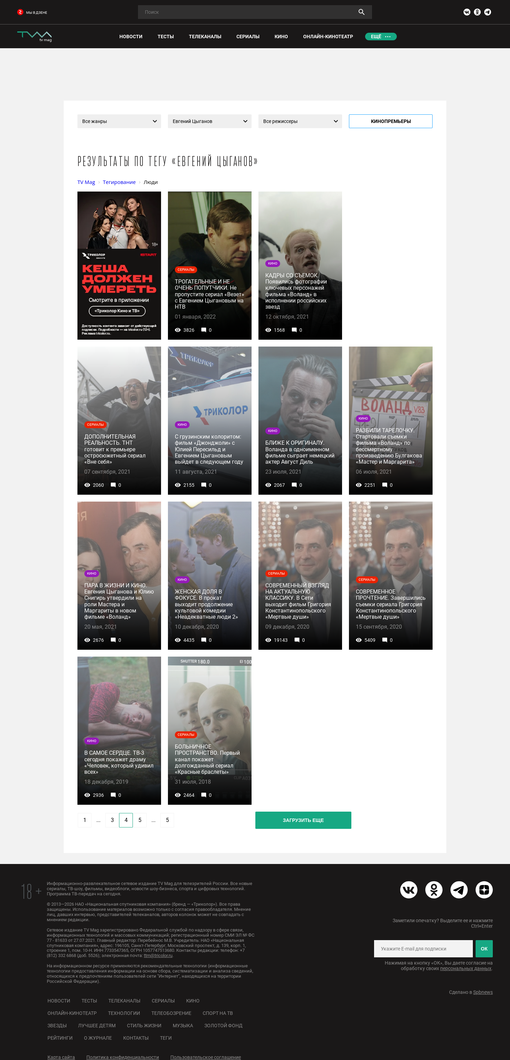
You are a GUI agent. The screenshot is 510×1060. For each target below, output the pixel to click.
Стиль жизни (144, 1025)
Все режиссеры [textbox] (280, 121)
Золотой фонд (223, 1025)
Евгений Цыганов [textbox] (192, 121)
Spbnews (483, 992)
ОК (484, 948)
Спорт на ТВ (218, 1013)
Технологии (124, 1013)
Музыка (183, 1025)
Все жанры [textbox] (94, 121)
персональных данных (465, 968)
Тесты (89, 1001)
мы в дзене (32, 12)
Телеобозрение (171, 1013)
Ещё (376, 36)
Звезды (57, 1025)
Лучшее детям (97, 1025)
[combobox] (119, 121)
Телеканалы (124, 1001)
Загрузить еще (303, 820)
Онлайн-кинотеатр (72, 1013)
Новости (58, 1001)
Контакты (136, 1038)
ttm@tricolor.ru (158, 955)
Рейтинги (60, 1038)
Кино (193, 1001)
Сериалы (163, 1001)
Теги (166, 1038)
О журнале (98, 1038)
